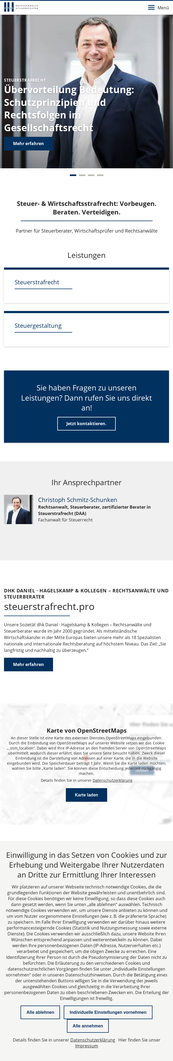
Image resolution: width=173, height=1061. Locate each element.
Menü (158, 8)
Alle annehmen (88, 1026)
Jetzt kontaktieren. (86, 423)
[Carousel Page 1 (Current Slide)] (73, 175)
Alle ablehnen (40, 1012)
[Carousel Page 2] (82, 175)
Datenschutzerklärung (112, 780)
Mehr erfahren (28, 143)
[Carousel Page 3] (91, 175)
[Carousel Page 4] (100, 175)
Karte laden (86, 795)
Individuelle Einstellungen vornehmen (108, 1012)
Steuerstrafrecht (37, 282)
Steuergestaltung (38, 325)
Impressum (86, 1046)
